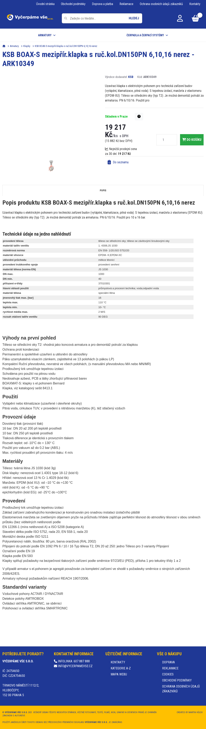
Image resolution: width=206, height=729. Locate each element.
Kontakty (194, 4)
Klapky (26, 46)
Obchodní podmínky (73, 4)
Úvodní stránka (45, 4)
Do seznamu (118, 162)
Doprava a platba (102, 4)
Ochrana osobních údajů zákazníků (161, 4)
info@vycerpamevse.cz (73, 666)
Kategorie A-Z (121, 668)
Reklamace (126, 4)
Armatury (45, 35)
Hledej (134, 18)
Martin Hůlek (195, 712)
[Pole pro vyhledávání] (102, 18)
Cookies (168, 674)
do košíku (191, 140)
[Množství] (163, 139)
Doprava (168, 662)
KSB (130, 77)
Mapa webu (119, 674)
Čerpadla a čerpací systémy (145, 35)
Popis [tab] (103, 190)
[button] (139, 116)
